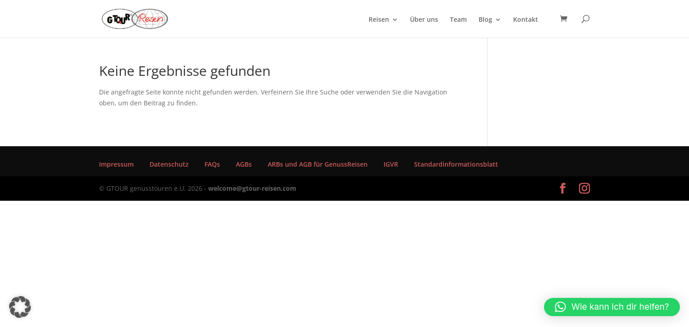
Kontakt (525, 20)
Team (458, 20)
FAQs (212, 164)
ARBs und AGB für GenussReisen (318, 164)
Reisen (379, 20)
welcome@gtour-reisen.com (252, 188)
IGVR (391, 164)
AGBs (244, 164)
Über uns (424, 20)
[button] (20, 307)
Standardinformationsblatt (456, 164)
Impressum (116, 164)
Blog (485, 20)
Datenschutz (169, 164)
